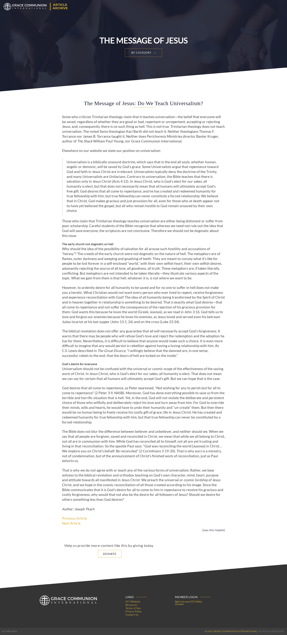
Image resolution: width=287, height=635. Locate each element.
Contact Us (132, 614)
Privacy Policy (134, 611)
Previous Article (74, 518)
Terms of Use (133, 608)
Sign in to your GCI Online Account (188, 603)
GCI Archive (9, 631)
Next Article (71, 523)
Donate (109, 553)
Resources (131, 604)
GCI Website (133, 601)
